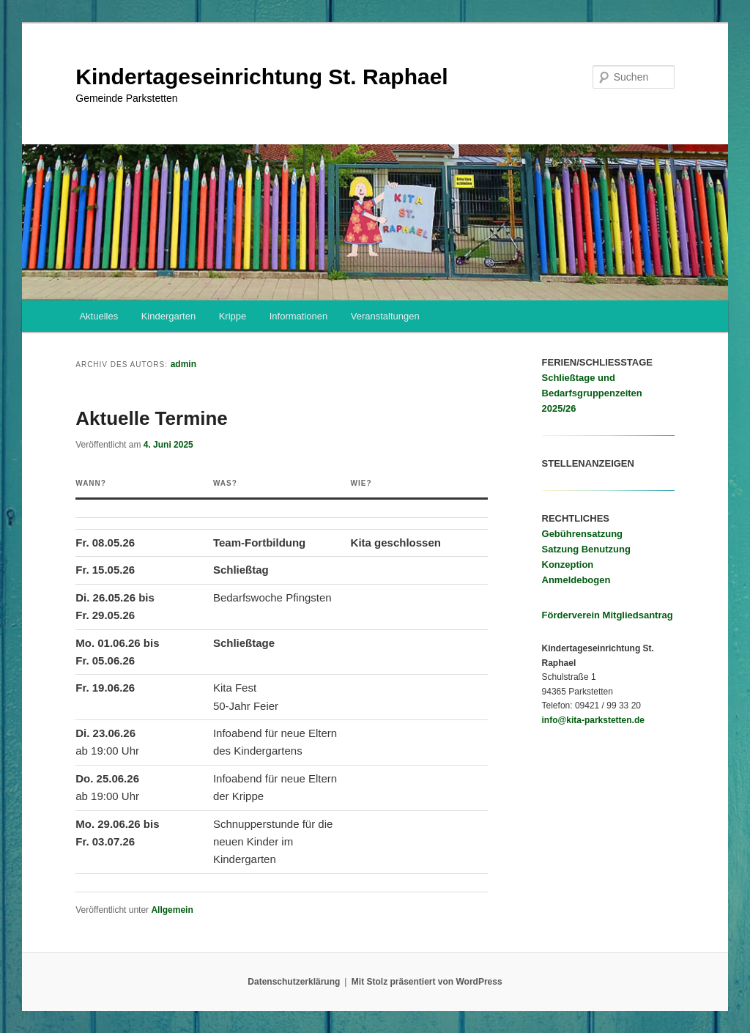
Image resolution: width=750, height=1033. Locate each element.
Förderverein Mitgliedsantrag (607, 615)
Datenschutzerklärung (294, 982)
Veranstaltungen (385, 316)
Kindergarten (168, 316)
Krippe (233, 316)
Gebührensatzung (582, 533)
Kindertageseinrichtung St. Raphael (261, 76)
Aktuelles (98, 316)
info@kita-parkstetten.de (593, 720)
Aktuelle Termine (151, 418)
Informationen (299, 316)
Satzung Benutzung (586, 549)
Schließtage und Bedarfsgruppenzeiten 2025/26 (592, 393)
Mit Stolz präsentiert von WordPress (427, 982)
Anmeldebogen (576, 579)
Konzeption (568, 564)
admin (183, 364)
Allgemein (172, 910)
